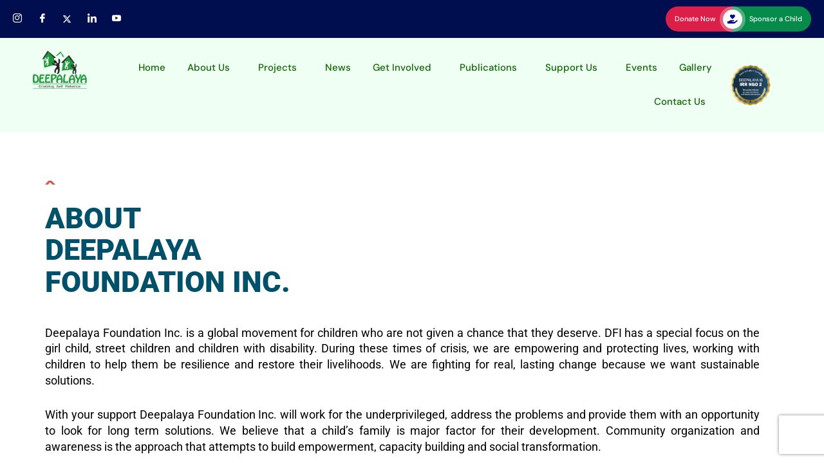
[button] (211, 68)
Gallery (695, 67)
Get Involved (402, 67)
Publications (488, 67)
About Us (208, 67)
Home (151, 67)
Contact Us (680, 101)
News (338, 67)
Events (641, 67)
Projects (277, 67)
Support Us (571, 67)
